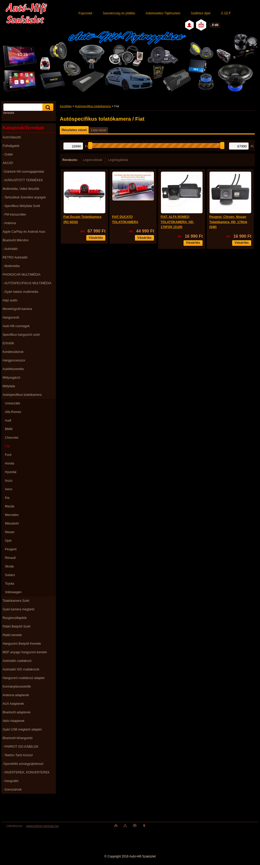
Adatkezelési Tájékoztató (162, 13)
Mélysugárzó (11, 377)
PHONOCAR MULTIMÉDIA (22, 274)
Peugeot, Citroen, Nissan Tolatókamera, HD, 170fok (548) (228, 222)
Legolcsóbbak (92, 160)
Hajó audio (10, 300)
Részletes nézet (74, 130)
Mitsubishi (12, 523)
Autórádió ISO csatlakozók (21, 669)
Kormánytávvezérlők (17, 686)
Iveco (8, 489)
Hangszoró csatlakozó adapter (24, 678)
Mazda (9, 506)
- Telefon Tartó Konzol (18, 755)
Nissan (10, 532)
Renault (10, 558)
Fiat (7, 446)
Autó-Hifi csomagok (16, 326)
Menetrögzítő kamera (17, 309)
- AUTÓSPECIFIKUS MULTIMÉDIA (27, 283)
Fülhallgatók (11, 146)
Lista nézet (98, 130)
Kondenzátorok (13, 352)
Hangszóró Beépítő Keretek (22, 643)
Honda (9, 463)
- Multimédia (11, 266)
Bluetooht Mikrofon (16, 240)
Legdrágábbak (118, 160)
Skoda (9, 566)
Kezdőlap (66, 106)
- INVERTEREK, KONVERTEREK (26, 772)
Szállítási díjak (200, 13)
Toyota (9, 583)
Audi (8, 420)
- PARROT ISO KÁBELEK (20, 746)
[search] (47, 107)
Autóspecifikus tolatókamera (22, 395)
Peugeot (11, 549)
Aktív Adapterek (13, 721)
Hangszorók (11, 317)
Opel (8, 541)
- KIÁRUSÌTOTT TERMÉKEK (23, 180)
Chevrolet (11, 438)
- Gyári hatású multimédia (20, 292)
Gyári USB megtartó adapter (22, 729)
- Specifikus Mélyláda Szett (21, 206)
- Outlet (8, 154)
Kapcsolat (85, 13)
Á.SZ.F (225, 13)
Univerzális (12, 403)
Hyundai (10, 472)
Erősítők (8, 343)
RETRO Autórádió (15, 257)
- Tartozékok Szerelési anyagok (24, 197)
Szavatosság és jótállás (118, 13)
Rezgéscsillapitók (15, 618)
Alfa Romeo (13, 412)
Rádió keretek (12, 635)
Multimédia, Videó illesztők (21, 189)
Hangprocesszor (14, 360)
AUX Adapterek (13, 704)
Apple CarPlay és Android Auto (24, 232)
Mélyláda (9, 386)
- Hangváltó (10, 781)
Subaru (10, 575)
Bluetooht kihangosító (17, 738)
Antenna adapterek (16, 695)
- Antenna (9, 223)
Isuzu (8, 480)
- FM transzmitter (14, 214)
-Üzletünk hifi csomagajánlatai (23, 171)
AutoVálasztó (12, 137)
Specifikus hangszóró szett (21, 335)
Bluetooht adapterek (16, 712)
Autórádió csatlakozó (17, 661)
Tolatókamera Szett (16, 601)
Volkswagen (13, 592)
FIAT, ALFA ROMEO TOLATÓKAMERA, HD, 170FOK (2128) (177, 222)
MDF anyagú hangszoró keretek (25, 652)
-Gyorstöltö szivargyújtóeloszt (23, 764)
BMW (8, 429)
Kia (7, 498)
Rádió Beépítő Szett (16, 626)
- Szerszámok (12, 789)
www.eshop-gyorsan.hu (42, 826)
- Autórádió (10, 249)
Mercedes (12, 515)
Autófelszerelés (13, 369)
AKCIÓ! (8, 163)
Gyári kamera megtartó (19, 609)
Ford (8, 455)
